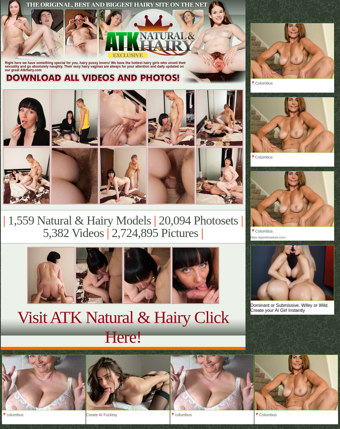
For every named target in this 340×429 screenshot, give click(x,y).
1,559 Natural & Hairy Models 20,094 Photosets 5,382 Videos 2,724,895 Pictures (123, 226)
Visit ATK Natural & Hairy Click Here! (123, 327)
